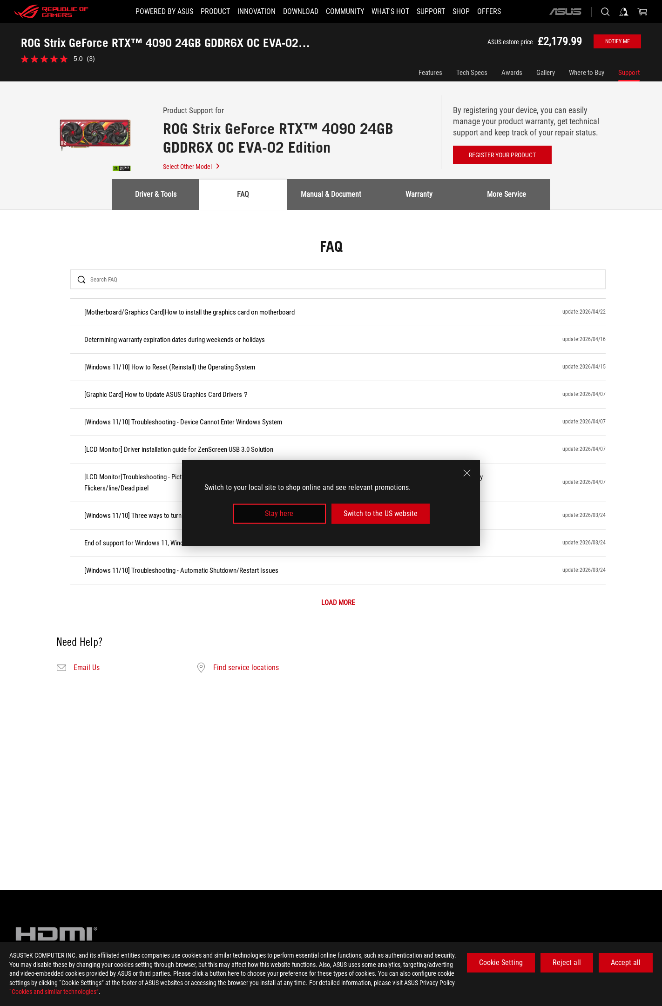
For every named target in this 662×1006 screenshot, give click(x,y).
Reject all (567, 962)
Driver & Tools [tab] (155, 194)
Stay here (279, 513)
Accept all (626, 962)
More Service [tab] (506, 194)
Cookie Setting (501, 962)
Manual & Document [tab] (331, 194)
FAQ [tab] (243, 194)
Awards (511, 72)
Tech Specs (471, 72)
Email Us (87, 668)
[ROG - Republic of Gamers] (51, 12)
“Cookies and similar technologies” (54, 991)
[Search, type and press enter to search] (605, 12)
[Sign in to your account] (623, 11)
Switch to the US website (381, 513)
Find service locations (246, 668)
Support (629, 72)
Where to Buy (586, 72)
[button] (215, 11)
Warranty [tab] (418, 194)
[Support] (431, 11)
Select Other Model (192, 166)
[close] (467, 473)
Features (430, 72)
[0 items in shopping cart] (642, 11)
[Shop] (461, 11)
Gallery (545, 72)
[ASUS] (565, 12)
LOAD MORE (338, 603)
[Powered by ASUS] (164, 11)
